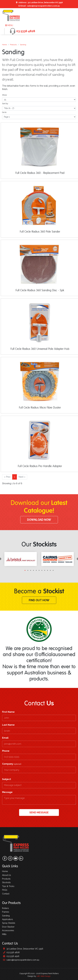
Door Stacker (8, 927)
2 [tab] (27, 570)
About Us (6, 875)
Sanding (23, 45)
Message (7, 792)
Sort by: (5, 103)
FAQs (4, 890)
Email (5, 737)
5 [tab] (36, 570)
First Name (8, 712)
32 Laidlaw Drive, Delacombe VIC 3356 (22, 948)
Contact (5, 893)
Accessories (8, 930)
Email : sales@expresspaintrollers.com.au (39, 6)
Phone (5, 751)
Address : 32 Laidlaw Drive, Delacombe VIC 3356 (39, 2)
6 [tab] (39, 570)
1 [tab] (25, 570)
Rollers (5, 908)
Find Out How (39, 600)
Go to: (4, 112)
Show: (4, 95)
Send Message (39, 812)
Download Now (39, 519)
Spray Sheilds (8, 923)
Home (4, 45)
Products (13, 45)
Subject (6, 779)
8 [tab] (44, 570)
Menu (9, 25)
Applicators (7, 919)
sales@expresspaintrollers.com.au (20, 960)
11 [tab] (53, 570)
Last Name (8, 725)
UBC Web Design (43, 976)
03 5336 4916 (10, 956)
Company (11, 764)
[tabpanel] (20, 559)
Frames (5, 912)
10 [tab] (50, 570)
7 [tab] (41, 570)
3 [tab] (30, 570)
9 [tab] (47, 570)
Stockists (6, 882)
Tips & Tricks (8, 886)
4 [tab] (33, 570)
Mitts (4, 934)
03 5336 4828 (11, 952)
